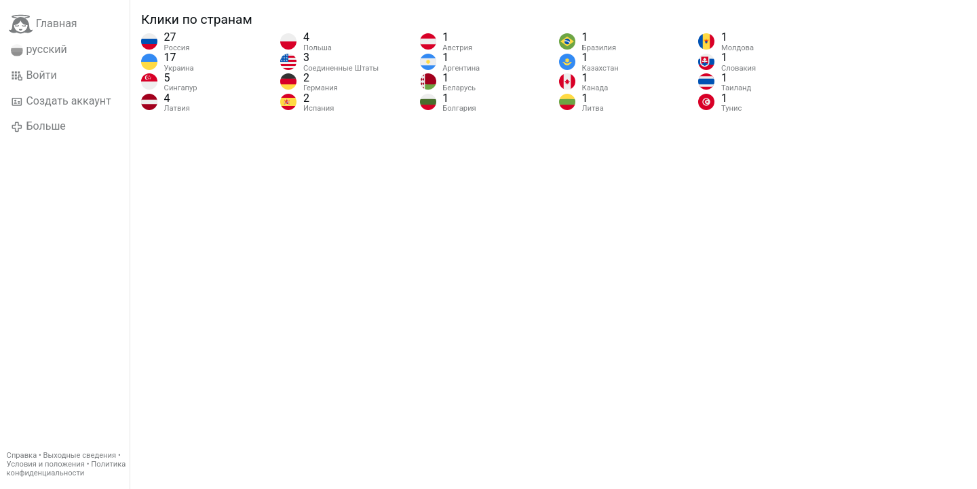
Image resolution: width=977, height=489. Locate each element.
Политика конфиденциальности (66, 468)
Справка (22, 455)
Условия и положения (46, 464)
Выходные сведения (80, 455)
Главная (43, 24)
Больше (38, 126)
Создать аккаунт (61, 101)
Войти (34, 75)
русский (39, 49)
